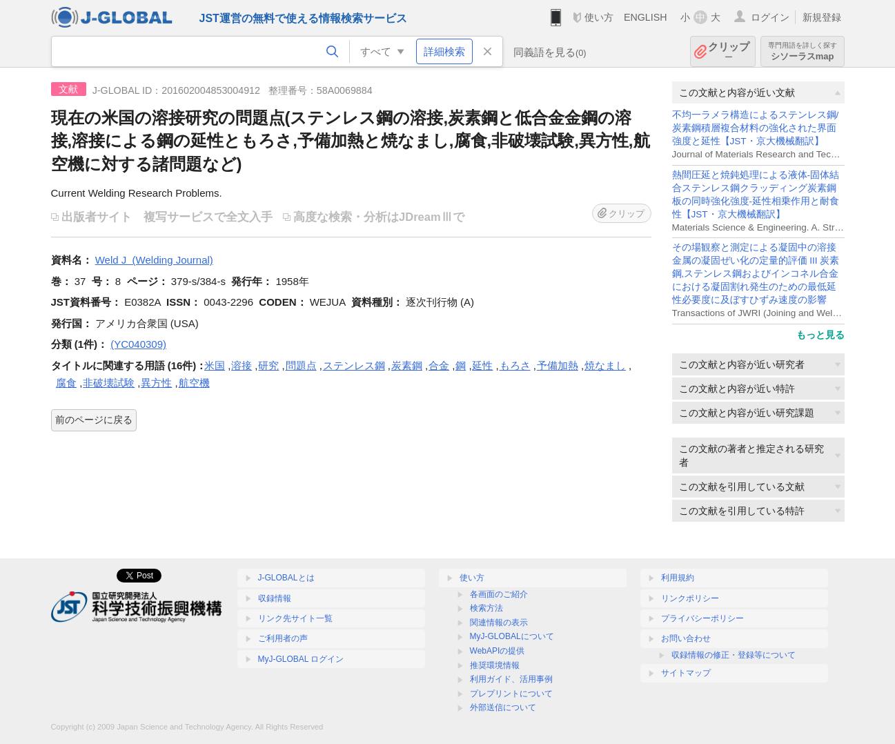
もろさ (515, 365)
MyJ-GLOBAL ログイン (301, 659)
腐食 (66, 383)
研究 (268, 365)
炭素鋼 (406, 365)
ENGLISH (645, 17)
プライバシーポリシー (702, 618)
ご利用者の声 (283, 638)
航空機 (194, 383)
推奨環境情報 (495, 665)
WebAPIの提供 (497, 651)
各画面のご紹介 (499, 594)
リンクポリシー (690, 598)
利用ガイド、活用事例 (511, 679)
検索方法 (486, 608)
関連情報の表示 (499, 622)
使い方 (598, 17)
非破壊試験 (109, 383)
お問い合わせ (686, 638)
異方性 (156, 383)
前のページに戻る (93, 419)
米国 (214, 365)
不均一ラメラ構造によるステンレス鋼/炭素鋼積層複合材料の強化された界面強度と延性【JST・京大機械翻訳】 (755, 128)
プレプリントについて (511, 693)
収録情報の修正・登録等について (733, 655)
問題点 (301, 365)
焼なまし (605, 365)
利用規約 (677, 578)
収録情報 (274, 598)
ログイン (770, 17)
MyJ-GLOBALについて (512, 636)
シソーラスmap (802, 51)
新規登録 (822, 17)
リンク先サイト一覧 (295, 618)
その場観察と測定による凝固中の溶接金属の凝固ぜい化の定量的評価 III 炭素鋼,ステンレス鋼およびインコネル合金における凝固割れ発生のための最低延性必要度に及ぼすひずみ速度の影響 (756, 273)
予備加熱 (557, 365)
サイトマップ (686, 673)
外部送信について (503, 707)
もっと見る (820, 334)
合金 (439, 365)
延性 (482, 365)
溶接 (241, 365)
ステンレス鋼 (354, 365)
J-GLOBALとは (286, 578)
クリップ (728, 51)
